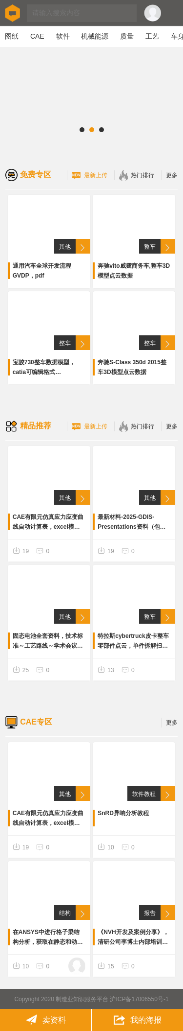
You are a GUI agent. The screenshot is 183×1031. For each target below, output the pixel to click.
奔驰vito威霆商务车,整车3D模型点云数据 (134, 270)
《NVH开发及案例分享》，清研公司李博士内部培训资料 (133, 938)
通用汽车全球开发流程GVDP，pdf (42, 270)
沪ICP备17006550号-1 (139, 999)
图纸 (12, 36)
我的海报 (137, 1020)
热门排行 (136, 175)
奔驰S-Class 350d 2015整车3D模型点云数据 (132, 367)
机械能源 (94, 36)
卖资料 (45, 1020)
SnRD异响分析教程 (123, 813)
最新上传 (89, 175)
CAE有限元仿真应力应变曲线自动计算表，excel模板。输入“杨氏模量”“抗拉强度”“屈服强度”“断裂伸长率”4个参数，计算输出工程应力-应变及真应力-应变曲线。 (48, 523)
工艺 (152, 36)
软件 (63, 36)
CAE (37, 36)
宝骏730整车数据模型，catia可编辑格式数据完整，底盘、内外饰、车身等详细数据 (48, 368)
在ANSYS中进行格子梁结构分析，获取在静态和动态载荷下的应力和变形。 (48, 938)
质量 (127, 36)
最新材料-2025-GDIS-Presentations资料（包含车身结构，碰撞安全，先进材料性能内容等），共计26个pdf (133, 523)
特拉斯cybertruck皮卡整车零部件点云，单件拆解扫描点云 (133, 642)
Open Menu (172, 13)
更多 (172, 175)
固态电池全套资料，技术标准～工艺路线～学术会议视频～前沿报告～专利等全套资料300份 (48, 642)
